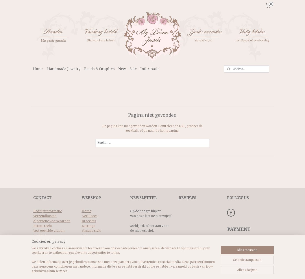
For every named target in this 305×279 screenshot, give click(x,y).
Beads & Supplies (99, 69)
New (122, 69)
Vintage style (91, 231)
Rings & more (92, 241)
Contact (39, 236)
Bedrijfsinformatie (47, 211)
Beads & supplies (94, 246)
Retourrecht (42, 226)
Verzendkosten (45, 216)
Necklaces (89, 216)
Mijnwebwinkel (204, 270)
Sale (133, 69)
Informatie (149, 69)
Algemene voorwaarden (51, 221)
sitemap (139, 270)
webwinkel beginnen (165, 270)
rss (148, 270)
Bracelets (89, 221)
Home (38, 69)
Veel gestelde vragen (49, 231)
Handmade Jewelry (64, 69)
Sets (85, 236)
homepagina (169, 131)
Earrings (88, 226)
